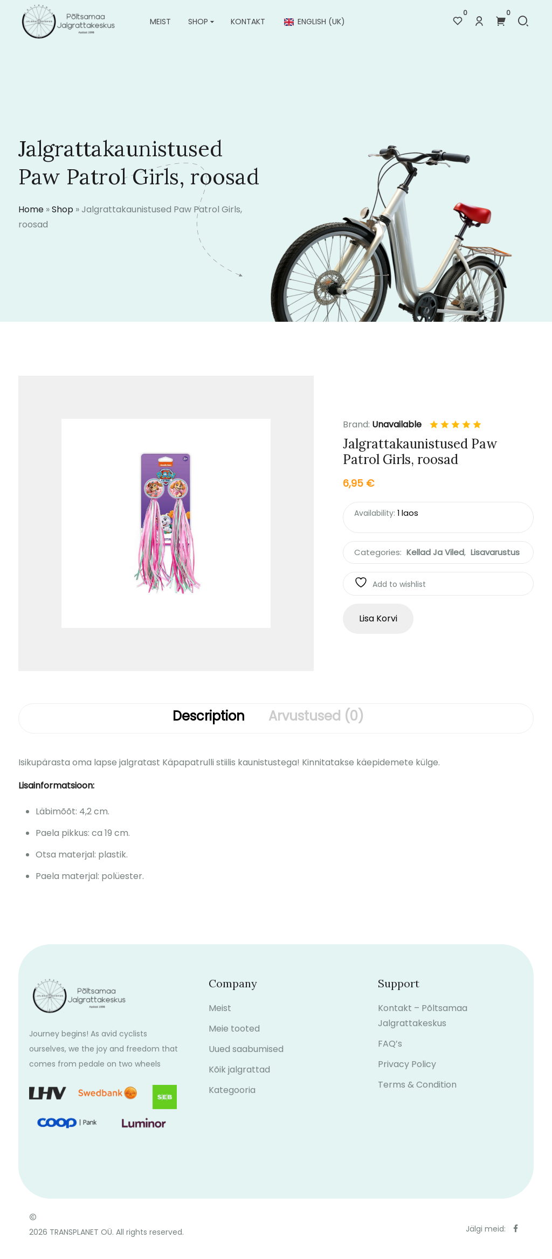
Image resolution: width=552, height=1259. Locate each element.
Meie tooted (234, 1038)
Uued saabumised (246, 1059)
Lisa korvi (378, 618)
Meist (160, 21)
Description (208, 717)
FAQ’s (390, 1053)
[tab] (208, 718)
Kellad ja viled (435, 552)
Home (31, 209)
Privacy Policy (407, 1074)
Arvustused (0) (316, 717)
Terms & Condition (417, 1094)
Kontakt (248, 21)
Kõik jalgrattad (239, 1079)
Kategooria (232, 1100)
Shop (198, 21)
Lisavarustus (495, 552)
